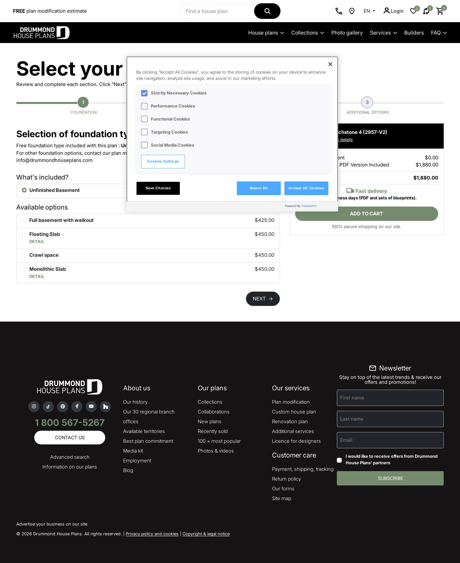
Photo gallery (347, 32)
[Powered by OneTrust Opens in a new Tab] (310, 207)
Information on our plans (69, 467)
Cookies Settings (163, 161)
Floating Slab (44, 234)
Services (383, 32)
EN (367, 11)
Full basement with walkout (61, 220)
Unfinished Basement (54, 190)
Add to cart (366, 213)
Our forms (283, 488)
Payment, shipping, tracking (303, 469)
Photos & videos (216, 451)
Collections (307, 32)
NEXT (263, 299)
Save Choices (158, 188)
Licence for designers (296, 441)
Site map (281, 498)
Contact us (70, 437)
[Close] (330, 64)
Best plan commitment (148, 441)
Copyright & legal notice (206, 533)
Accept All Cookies (306, 188)
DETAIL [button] (36, 241)
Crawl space (44, 255)
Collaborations (214, 412)
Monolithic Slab (47, 269)
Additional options (368, 105)
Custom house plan (294, 412)
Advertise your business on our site (51, 524)
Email (346, 440)
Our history (135, 402)
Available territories (144, 431)
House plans (266, 32)
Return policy (286, 479)
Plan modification (291, 402)
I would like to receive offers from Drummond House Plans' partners (392, 459)
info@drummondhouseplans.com (54, 160)
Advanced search (70, 457)
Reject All (259, 188)
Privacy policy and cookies (152, 533)
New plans (210, 421)
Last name (352, 419)
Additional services (293, 431)
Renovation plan (290, 421)
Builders (414, 32)
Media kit (133, 451)
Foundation (84, 105)
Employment (137, 460)
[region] (232, 133)
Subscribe (390, 478)
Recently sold (213, 431)
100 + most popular (219, 441)
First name (352, 398)
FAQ (439, 32)
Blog (128, 470)
